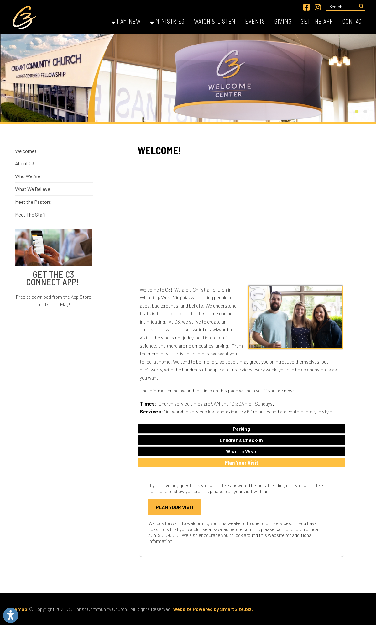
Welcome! (25, 151)
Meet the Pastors (33, 202)
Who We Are (27, 176)
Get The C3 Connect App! (53, 278)
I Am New (126, 21)
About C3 (24, 163)
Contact (353, 21)
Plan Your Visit (175, 507)
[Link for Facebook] (306, 7)
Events (255, 21)
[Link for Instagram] (318, 7)
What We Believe (32, 189)
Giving (282, 21)
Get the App (317, 21)
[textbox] (342, 6)
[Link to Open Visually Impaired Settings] (10, 615)
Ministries (167, 21)
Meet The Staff (30, 215)
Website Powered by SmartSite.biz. (213, 609)
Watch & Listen (215, 21)
